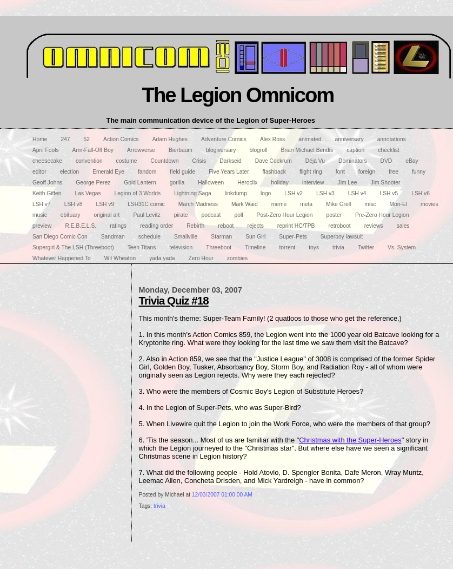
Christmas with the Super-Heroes (350, 440)
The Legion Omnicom (238, 95)
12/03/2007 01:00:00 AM (222, 495)
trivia (159, 506)
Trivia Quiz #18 (174, 300)
